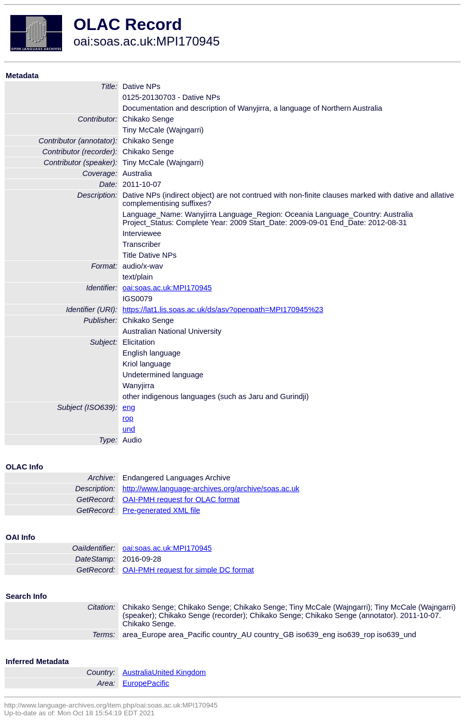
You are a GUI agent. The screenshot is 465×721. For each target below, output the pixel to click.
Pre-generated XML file (161, 510)
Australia (137, 672)
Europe (135, 683)
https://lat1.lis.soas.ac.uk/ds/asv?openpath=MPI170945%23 (223, 309)
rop (128, 418)
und (129, 429)
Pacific (158, 683)
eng (129, 407)
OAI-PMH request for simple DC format (188, 570)
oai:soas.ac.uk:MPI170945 (167, 288)
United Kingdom (179, 672)
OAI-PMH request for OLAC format (181, 499)
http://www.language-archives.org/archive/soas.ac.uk (211, 488)
